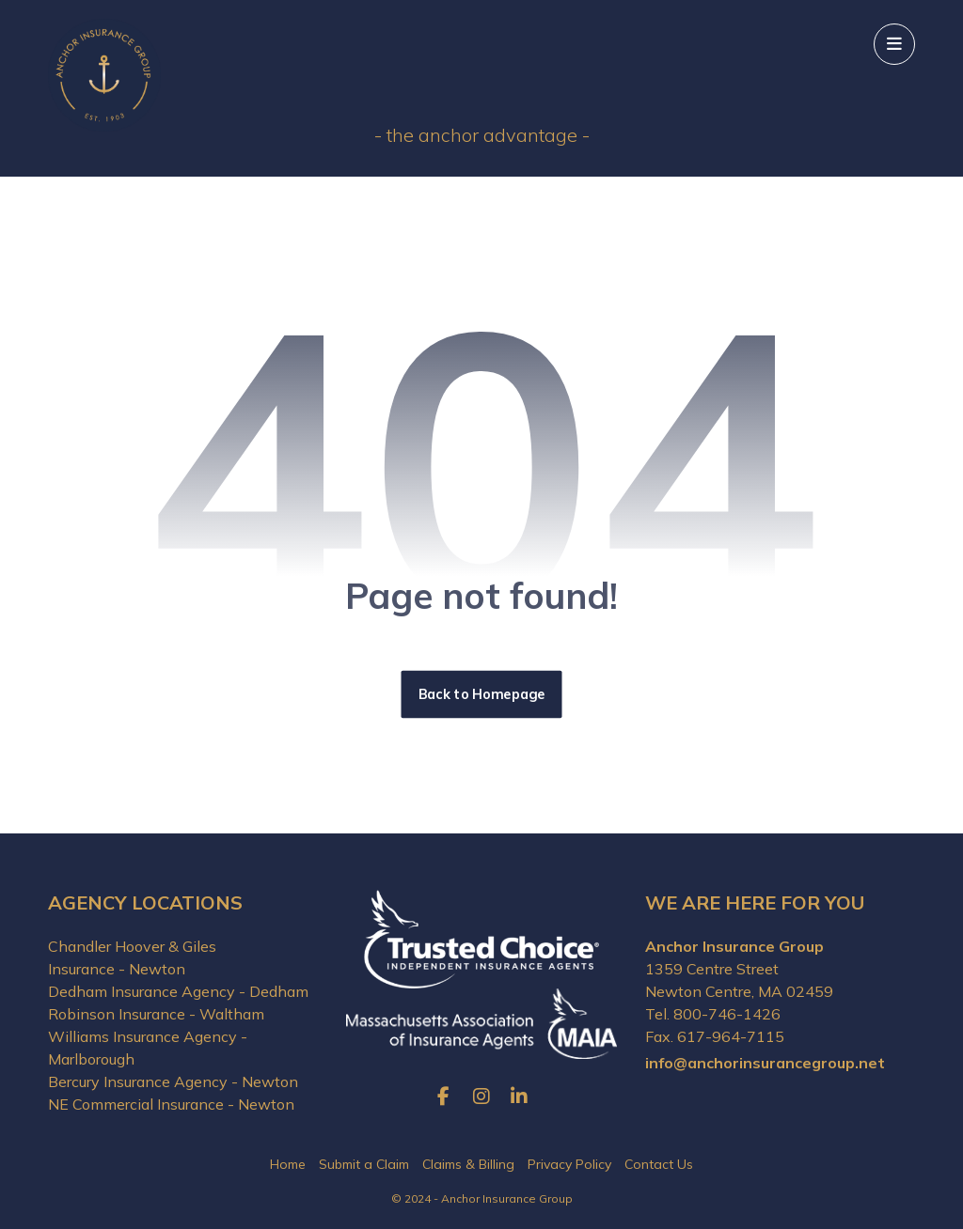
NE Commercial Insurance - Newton (171, 1104)
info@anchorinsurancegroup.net (765, 1062)
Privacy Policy (569, 1164)
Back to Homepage (481, 694)
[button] (894, 44)
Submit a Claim (364, 1164)
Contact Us (658, 1164)
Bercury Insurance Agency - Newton (173, 1081)
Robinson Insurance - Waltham (156, 1013)
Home (288, 1164)
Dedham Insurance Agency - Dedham (178, 991)
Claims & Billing (468, 1164)
